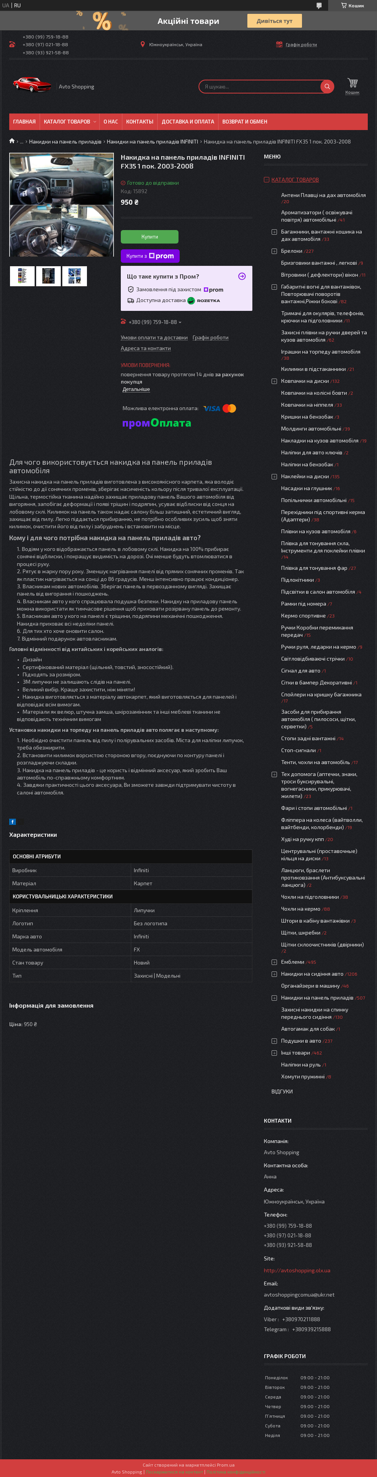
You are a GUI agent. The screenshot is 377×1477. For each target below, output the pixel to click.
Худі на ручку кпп (302, 839)
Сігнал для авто (300, 670)
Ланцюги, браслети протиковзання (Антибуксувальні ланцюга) (323, 877)
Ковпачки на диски (305, 380)
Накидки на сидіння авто (312, 973)
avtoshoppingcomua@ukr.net (299, 1294)
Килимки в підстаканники (313, 368)
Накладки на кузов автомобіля (320, 440)
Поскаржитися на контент (174, 1471)
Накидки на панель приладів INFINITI (152, 141)
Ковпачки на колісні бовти (314, 392)
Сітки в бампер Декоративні (316, 682)
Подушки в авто (301, 1040)
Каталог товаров (67, 121)
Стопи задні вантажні (308, 738)
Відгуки (282, 1091)
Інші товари (295, 1052)
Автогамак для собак (308, 1028)
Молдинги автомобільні (311, 428)
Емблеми (292, 961)
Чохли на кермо (300, 908)
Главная (24, 121)
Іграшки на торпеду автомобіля (320, 351)
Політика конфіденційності (236, 1471)
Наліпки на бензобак (307, 464)
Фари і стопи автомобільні (314, 807)
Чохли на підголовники (310, 896)
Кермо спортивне (303, 615)
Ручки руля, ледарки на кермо (318, 646)
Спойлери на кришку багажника (321, 694)
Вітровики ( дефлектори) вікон (319, 274)
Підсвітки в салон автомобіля (318, 591)
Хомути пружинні (303, 1076)
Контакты (139, 121)
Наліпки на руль (301, 1064)
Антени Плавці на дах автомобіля (323, 195)
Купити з (150, 256)
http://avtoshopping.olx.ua (297, 1270)
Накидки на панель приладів (65, 141)
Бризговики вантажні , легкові (319, 262)
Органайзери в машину (310, 985)
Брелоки (291, 250)
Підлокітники (297, 579)
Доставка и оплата (188, 121)
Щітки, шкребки (300, 932)
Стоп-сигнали (298, 750)
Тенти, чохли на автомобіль (315, 762)
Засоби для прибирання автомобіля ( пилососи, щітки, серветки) (318, 718)
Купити (150, 237)
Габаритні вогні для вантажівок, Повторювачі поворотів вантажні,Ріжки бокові (321, 293)
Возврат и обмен (244, 121)
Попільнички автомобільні (314, 500)
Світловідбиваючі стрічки (313, 658)
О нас (110, 121)
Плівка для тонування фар (314, 567)
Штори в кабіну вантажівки (315, 920)
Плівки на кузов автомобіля (315, 531)
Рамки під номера (303, 603)
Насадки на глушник (306, 488)
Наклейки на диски (305, 476)
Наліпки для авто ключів (311, 452)
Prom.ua (226, 1464)
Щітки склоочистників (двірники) (322, 944)
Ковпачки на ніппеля (307, 404)
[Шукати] (327, 86)
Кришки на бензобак (307, 416)
